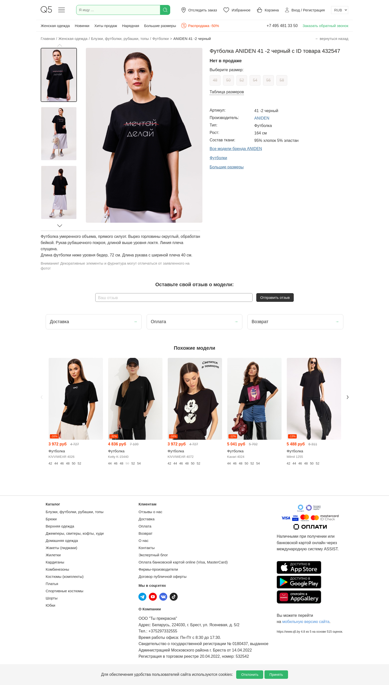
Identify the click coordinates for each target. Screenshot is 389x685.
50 (228, 80)
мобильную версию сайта (305, 622)
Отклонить (249, 675)
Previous (41, 397)
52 (242, 80)
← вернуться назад (331, 38)
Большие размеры (160, 26)
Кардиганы (55, 562)
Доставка (146, 519)
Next (347, 397)
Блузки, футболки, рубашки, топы (74, 512)
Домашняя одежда (62, 540)
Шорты (52, 598)
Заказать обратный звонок (325, 26)
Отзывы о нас (150, 512)
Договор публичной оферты (162, 576)
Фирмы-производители (158, 569)
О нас (143, 540)
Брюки (51, 519)
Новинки (82, 26)
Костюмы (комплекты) (65, 576)
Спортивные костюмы (64, 591)
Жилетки (53, 555)
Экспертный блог (153, 555)
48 (215, 80)
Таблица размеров (227, 92)
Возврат (145, 533)
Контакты (146, 548)
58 (282, 80)
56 (268, 80)
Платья (52, 584)
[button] (59, 45)
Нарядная (130, 26)
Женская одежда (55, 26)
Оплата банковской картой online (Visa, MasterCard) (182, 562)
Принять (276, 675)
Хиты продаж (105, 26)
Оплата (144, 526)
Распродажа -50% (200, 26)
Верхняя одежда (60, 526)
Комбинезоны (57, 569)
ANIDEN (261, 118)
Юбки (50, 605)
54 (255, 80)
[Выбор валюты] (339, 10)
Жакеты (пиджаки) (61, 548)
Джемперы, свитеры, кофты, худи (75, 533)
